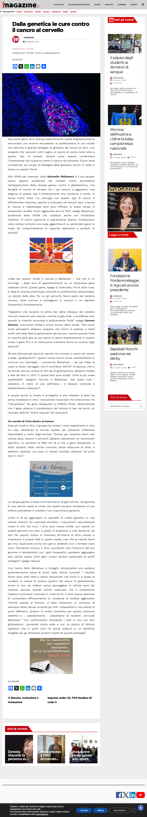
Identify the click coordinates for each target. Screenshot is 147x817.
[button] (143, 4)
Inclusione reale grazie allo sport (82, 755)
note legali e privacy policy (89, 808)
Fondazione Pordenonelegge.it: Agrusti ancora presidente (124, 283)
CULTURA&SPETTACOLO (79, 5)
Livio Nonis (118, 78)
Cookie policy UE (110, 808)
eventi (19, 12)
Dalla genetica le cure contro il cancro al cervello (50, 27)
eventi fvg (28, 12)
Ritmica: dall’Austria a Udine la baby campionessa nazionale (121, 139)
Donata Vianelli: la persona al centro (17, 757)
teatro (65, 12)
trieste (38, 12)
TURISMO (122, 5)
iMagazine (34, 808)
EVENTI (134, 5)
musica (46, 12)
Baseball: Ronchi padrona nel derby (124, 354)
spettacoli (56, 12)
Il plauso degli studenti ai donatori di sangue (121, 64)
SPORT (97, 5)
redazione (29, 37)
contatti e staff (46, 808)
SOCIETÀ (109, 5)
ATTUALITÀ (59, 5)
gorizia (73, 12)
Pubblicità (72, 808)
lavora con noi (60, 808)
